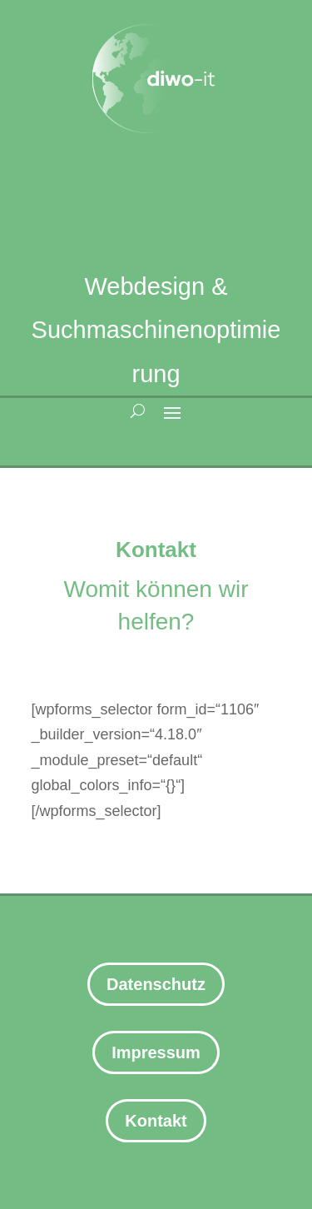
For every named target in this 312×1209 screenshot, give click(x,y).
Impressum (156, 1052)
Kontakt (155, 1121)
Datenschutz (156, 984)
